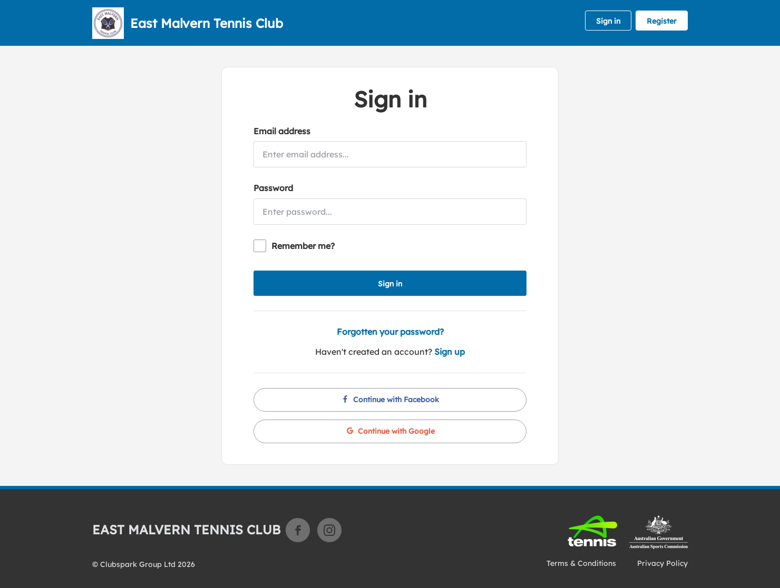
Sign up (449, 351)
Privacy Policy (662, 563)
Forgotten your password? (390, 331)
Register (662, 21)
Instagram (329, 530)
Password (273, 188)
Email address (281, 131)
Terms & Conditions (581, 563)
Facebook (298, 530)
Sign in (608, 21)
